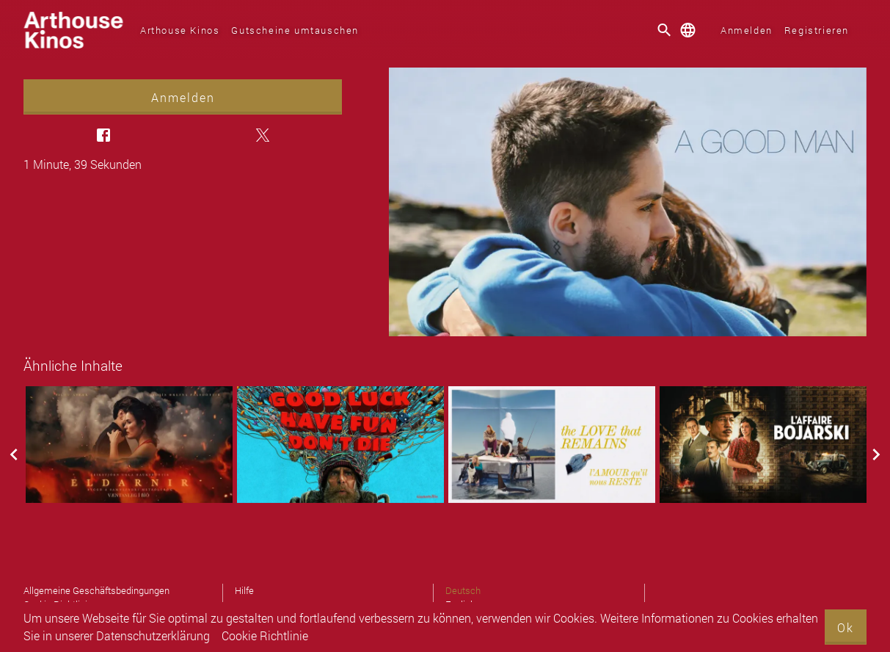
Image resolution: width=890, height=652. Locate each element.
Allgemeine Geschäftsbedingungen (96, 590)
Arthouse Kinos (179, 30)
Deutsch (463, 590)
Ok (845, 627)
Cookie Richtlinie (265, 635)
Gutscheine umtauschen (295, 30)
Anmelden (747, 30)
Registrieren (816, 30)
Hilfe (244, 590)
